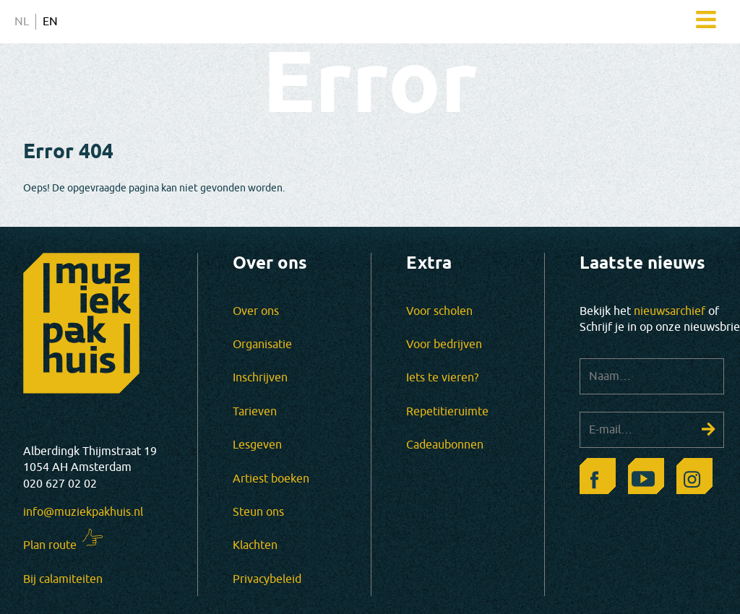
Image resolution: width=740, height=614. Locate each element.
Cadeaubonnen (444, 445)
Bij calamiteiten (63, 579)
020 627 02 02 (60, 484)
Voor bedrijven (444, 344)
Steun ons (258, 512)
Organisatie (262, 344)
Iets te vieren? (442, 378)
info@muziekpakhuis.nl (83, 512)
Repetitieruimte (447, 412)
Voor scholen (439, 311)
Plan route (50, 545)
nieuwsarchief (669, 311)
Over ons (256, 311)
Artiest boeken (271, 479)
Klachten (255, 545)
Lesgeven (257, 445)
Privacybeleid (267, 579)
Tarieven (255, 412)
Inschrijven (260, 378)
